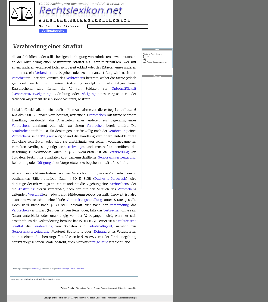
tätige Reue (99, 242)
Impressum (91, 298)
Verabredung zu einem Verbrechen (71, 269)
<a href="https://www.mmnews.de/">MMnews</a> (157, 133)
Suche (145, 58)
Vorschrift (19, 78)
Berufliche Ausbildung (128, 288)
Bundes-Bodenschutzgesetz (106, 288)
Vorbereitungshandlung (84, 200)
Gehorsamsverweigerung (32, 94)
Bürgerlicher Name (84, 288)
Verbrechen (43, 73)
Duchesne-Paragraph (110, 179)
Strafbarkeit (21, 131)
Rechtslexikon (61, 298)
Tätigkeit (47, 136)
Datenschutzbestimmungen (106, 298)
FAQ (145, 60)
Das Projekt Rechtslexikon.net (154, 62)
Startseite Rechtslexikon (152, 54)
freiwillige (75, 147)
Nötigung (88, 94)
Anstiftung (26, 189)
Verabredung (117, 131)
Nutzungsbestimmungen (127, 298)
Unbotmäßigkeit (124, 88)
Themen (146, 56)
